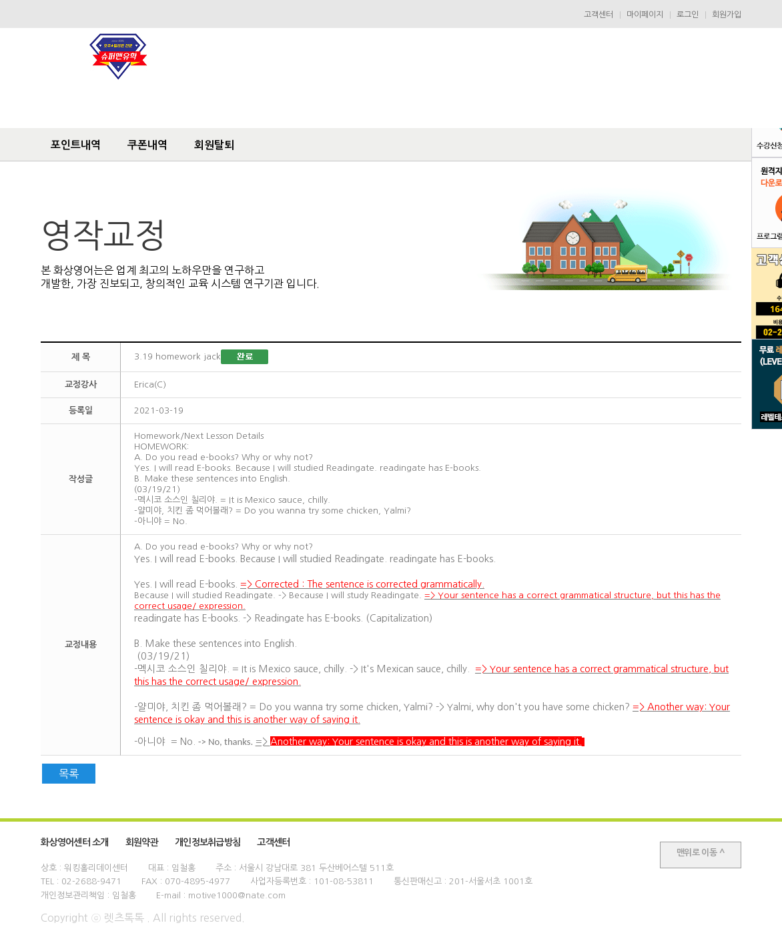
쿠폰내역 (147, 145)
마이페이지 (645, 15)
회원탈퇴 (214, 145)
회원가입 (726, 15)
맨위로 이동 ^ (701, 852)
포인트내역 (76, 145)
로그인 (688, 15)
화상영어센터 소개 (75, 842)
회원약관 (141, 842)
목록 (69, 773)
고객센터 (598, 15)
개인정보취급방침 (207, 842)
